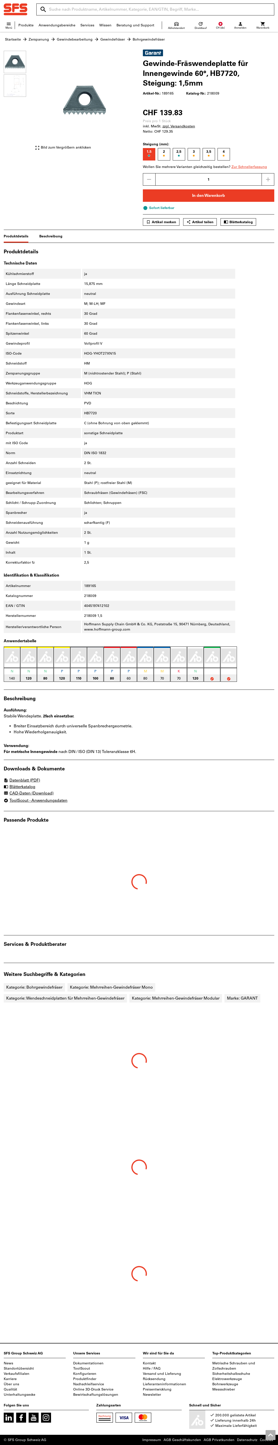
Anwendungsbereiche (57, 25)
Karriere (10, 1379)
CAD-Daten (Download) (29, 793)
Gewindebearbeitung (75, 39)
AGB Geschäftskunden (182, 1440)
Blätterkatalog (238, 222)
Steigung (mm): (156, 144)
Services (87, 25)
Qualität (10, 1389)
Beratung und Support (135, 25)
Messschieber (223, 1389)
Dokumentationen (88, 1363)
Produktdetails (16, 236)
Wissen (105, 25)
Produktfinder (84, 1379)
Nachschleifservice (88, 1384)
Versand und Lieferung (162, 1374)
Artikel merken (161, 222)
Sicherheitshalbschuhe (231, 1374)
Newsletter (152, 1394)
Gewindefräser (112, 39)
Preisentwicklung (157, 1389)
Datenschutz (247, 1440)
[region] (19, 103)
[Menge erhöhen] (268, 179)
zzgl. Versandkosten (179, 126)
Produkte (26, 25)
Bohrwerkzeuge (225, 1384)
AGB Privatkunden (219, 1440)
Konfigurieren (84, 1374)
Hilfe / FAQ (152, 1368)
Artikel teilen (200, 222)
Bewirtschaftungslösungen (95, 1394)
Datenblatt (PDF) (22, 780)
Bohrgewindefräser (149, 39)
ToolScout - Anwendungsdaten (35, 800)
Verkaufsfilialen (16, 1374)
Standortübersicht (19, 1368)
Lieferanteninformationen (164, 1384)
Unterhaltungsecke (19, 1394)
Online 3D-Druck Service (93, 1389)
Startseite (13, 39)
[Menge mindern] (149, 179)
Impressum (151, 1440)
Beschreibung (50, 236)
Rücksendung (154, 1379)
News (8, 1363)
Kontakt (149, 1363)
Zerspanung (39, 39)
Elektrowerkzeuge (227, 1379)
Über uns (11, 1384)
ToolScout (81, 1368)
